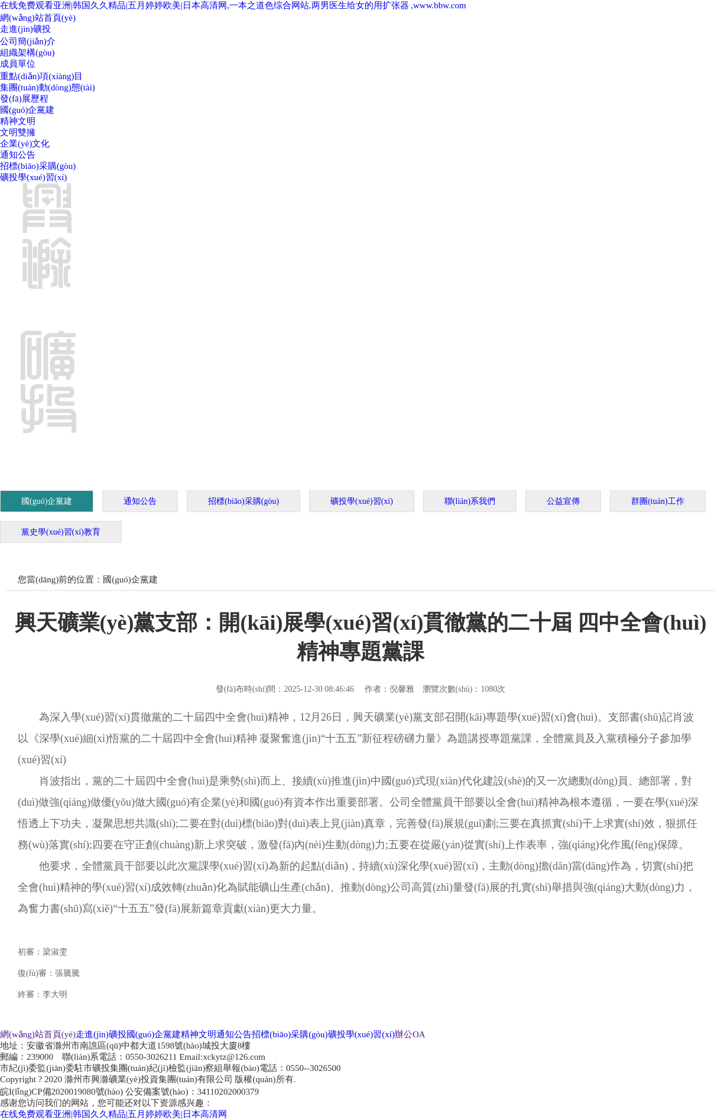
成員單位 (17, 64)
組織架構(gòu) (27, 52)
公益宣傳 (563, 501)
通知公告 (17, 154)
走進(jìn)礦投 (25, 29)
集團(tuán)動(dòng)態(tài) (47, 87)
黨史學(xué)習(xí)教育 (60, 532)
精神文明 (17, 121)
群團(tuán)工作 (657, 501)
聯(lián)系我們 (469, 501)
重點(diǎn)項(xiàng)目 (41, 76)
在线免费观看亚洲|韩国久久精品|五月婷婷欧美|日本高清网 (113, 1114)
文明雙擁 (17, 132)
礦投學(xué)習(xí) (33, 177)
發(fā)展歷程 (24, 98)
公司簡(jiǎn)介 (28, 41)
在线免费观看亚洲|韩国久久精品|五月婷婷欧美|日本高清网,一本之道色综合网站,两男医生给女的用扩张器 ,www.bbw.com (233, 5)
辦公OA (410, 1034)
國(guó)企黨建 (27, 110)
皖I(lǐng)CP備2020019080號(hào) (61, 1091)
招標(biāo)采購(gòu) (38, 166)
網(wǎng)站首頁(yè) (38, 17)
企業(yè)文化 (25, 143)
